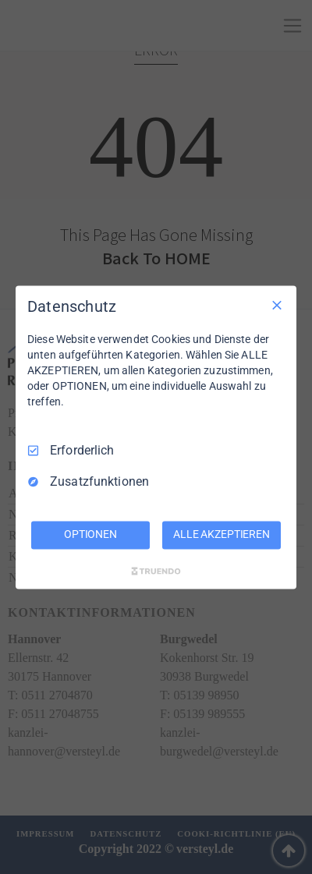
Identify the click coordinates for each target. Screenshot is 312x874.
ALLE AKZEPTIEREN (221, 534)
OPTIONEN (90, 534)
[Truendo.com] (156, 570)
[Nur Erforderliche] (276, 304)
